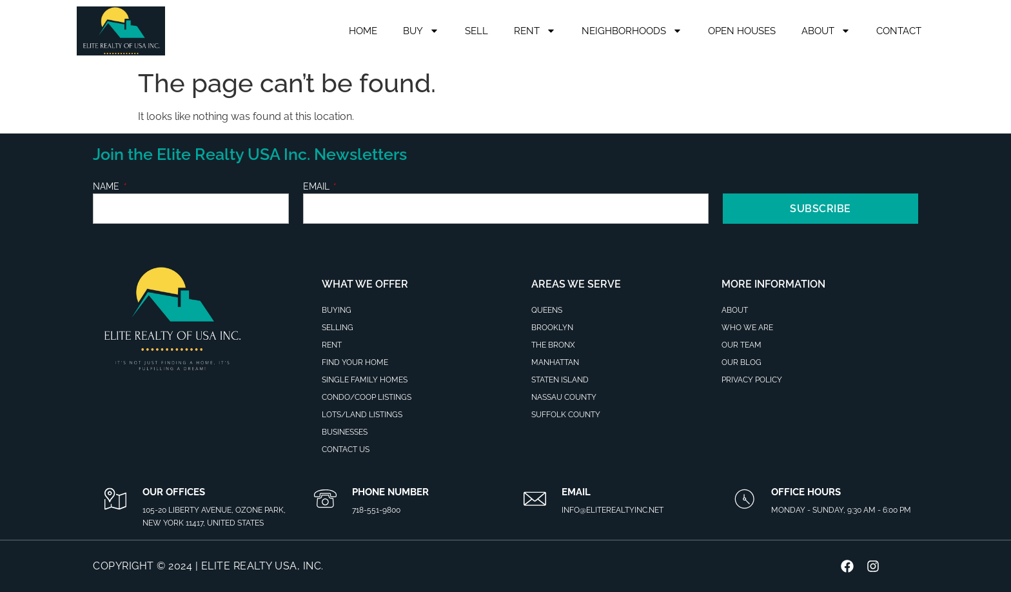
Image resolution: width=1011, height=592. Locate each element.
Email (317, 187)
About (825, 30)
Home (363, 31)
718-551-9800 (376, 510)
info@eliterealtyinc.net (612, 510)
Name (107, 187)
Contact (898, 31)
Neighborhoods (632, 30)
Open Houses (742, 31)
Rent (535, 30)
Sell (476, 31)
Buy (421, 30)
